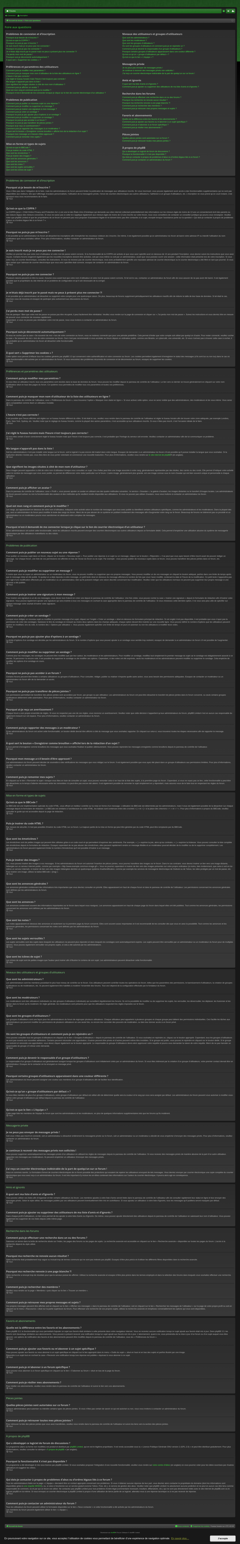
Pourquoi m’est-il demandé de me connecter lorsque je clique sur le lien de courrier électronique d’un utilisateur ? (56, 93)
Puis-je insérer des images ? (18, 156)
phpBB (113, 1533)
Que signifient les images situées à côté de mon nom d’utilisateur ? (35, 84)
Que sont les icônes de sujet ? (19, 170)
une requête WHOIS (33, 1486)
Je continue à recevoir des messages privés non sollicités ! (148, 70)
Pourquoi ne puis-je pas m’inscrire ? (22, 43)
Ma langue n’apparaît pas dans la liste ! (23, 81)
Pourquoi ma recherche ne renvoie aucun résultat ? (145, 100)
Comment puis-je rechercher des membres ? (142, 106)
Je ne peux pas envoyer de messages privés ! (142, 68)
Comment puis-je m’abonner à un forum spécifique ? (145, 125)
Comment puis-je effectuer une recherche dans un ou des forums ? (151, 97)
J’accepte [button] (223, 1538)
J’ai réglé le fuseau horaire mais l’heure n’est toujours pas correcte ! (36, 79)
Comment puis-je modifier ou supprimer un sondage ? (30, 117)
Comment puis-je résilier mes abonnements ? (142, 127)
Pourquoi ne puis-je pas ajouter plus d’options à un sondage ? (33, 114)
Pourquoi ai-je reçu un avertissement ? (23, 126)
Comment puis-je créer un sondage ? (22, 112)
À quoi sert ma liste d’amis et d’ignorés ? (140, 84)
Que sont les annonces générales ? (22, 158)
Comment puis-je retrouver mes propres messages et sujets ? (149, 108)
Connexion (12, 15)
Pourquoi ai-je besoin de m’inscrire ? (22, 37)
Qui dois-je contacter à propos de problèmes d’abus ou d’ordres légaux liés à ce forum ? (161, 157)
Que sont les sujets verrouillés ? (20, 167)
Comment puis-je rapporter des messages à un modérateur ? (33, 128)
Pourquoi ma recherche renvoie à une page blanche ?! (146, 103)
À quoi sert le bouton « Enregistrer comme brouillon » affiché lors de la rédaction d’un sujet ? (47, 131)
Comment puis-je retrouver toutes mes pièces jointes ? (146, 141)
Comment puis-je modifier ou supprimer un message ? (30, 106)
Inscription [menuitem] (233, 11)
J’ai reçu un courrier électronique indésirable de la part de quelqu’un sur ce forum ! (158, 73)
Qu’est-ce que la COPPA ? (18, 40)
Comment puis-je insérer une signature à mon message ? (31, 109)
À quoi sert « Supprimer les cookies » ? (23, 60)
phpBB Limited (76, 1447)
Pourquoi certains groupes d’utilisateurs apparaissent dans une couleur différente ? (158, 51)
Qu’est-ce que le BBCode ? (18, 147)
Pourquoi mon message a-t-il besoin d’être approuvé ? (30, 134)
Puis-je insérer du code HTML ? (20, 150)
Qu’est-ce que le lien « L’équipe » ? (137, 57)
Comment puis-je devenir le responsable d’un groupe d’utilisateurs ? (152, 49)
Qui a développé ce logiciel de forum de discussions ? (146, 151)
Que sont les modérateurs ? (134, 40)
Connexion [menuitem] (229, 11)
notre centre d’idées (161, 1465)
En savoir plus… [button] (180, 1538)
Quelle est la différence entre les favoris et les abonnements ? (149, 119)
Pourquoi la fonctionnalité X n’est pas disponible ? (144, 154)
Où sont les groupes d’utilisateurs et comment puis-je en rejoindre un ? (153, 46)
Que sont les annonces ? (17, 161)
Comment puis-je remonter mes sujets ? (23, 137)
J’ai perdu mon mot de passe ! (19, 54)
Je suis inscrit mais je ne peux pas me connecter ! (28, 46)
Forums (12, 11)
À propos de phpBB (55, 1449)
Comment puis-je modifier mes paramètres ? (25, 70)
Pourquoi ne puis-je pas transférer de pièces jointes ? (29, 123)
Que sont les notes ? (15, 164)
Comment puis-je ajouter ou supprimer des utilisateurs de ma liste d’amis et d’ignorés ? (160, 87)
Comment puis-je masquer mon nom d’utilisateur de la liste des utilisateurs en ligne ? (43, 73)
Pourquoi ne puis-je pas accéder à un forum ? (26, 120)
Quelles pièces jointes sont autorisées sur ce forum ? (145, 138)
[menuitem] (223, 11)
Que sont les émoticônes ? (18, 153)
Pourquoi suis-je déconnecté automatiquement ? (27, 57)
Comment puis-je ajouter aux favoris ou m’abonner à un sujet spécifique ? (154, 122)
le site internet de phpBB (160, 455)
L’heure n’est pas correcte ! (18, 76)
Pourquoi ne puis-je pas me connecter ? (23, 49)
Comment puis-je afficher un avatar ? (22, 87)
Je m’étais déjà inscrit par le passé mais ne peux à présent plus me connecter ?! (41, 51)
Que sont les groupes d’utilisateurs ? (138, 43)
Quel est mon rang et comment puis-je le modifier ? (28, 90)
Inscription (24, 15)
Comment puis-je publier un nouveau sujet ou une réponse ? (32, 103)
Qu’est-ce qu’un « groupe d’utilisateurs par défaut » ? (145, 54)
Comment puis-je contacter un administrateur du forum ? (147, 160)
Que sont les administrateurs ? (135, 37)
